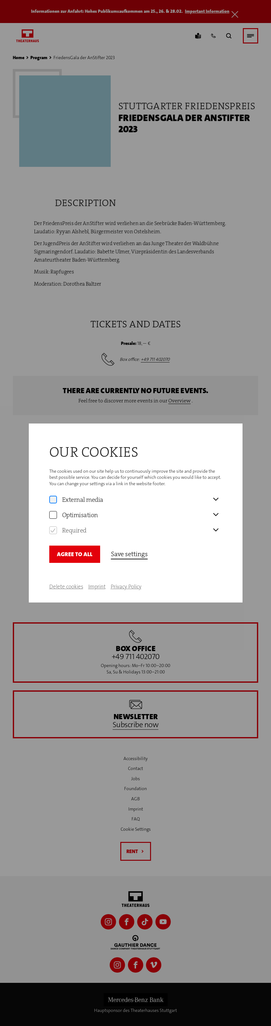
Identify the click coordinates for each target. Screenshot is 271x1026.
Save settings (129, 554)
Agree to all (74, 554)
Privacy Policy (126, 586)
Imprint (97, 586)
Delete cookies (66, 586)
